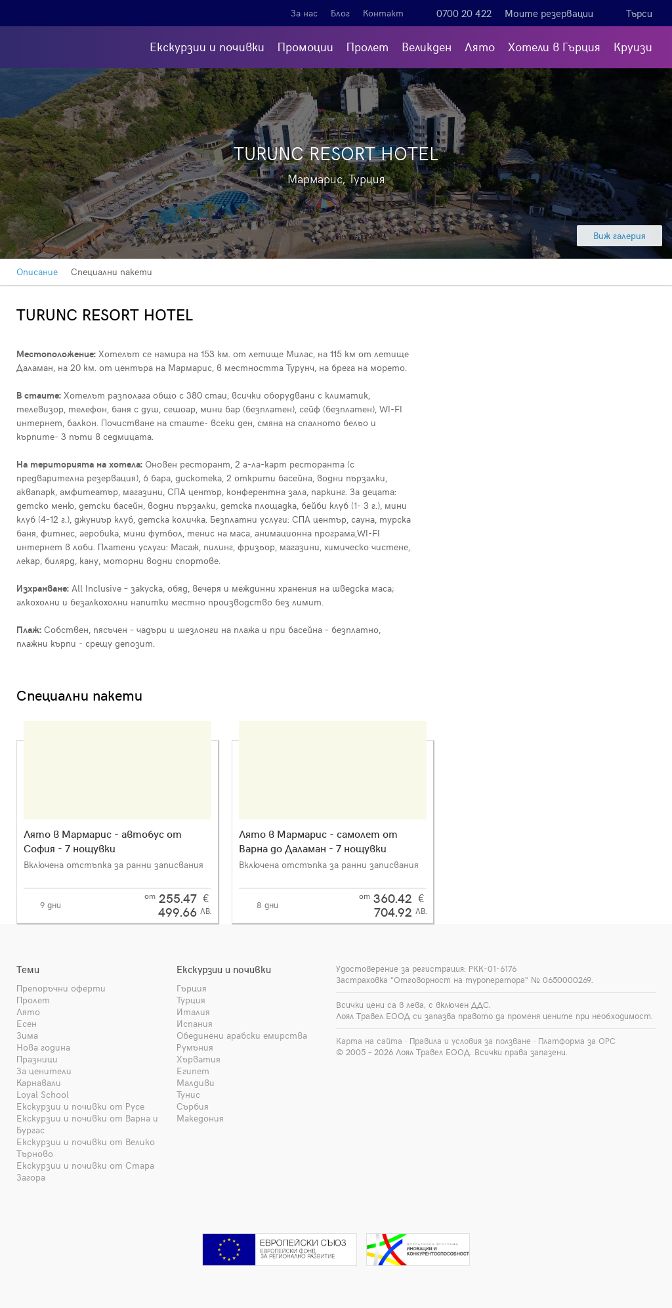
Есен (26, 1023)
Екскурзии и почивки (207, 46)
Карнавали (38, 1082)
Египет (193, 1070)
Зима (27, 1035)
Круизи (633, 46)
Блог (340, 13)
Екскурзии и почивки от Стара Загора (85, 1171)
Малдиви (196, 1082)
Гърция (192, 988)
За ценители (44, 1070)
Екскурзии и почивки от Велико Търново (85, 1147)
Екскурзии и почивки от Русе (80, 1106)
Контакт (383, 13)
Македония (200, 1118)
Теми (27, 969)
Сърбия (193, 1106)
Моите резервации (549, 13)
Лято (480, 46)
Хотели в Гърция (554, 46)
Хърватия (198, 1059)
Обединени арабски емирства (242, 1035)
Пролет (367, 46)
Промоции (305, 46)
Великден (427, 46)
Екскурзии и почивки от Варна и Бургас (87, 1124)
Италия (193, 1011)
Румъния (195, 1047)
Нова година (43, 1047)
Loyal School (42, 1094)
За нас (304, 13)
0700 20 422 (464, 13)
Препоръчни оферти (61, 988)
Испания (195, 1023)
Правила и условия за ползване (470, 1041)
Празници (37, 1059)
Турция (191, 999)
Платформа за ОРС (577, 1041)
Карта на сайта (369, 1041)
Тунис (188, 1094)
